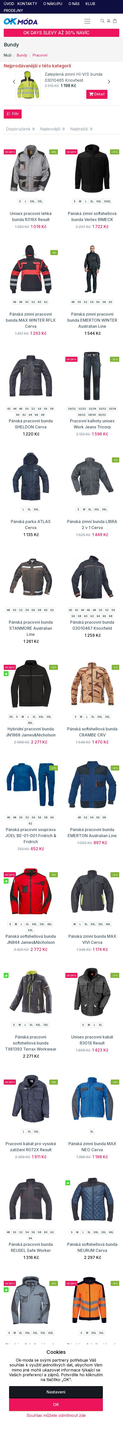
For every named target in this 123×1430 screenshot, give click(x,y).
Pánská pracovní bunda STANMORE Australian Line (31, 628)
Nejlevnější (53, 128)
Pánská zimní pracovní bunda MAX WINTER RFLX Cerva (31, 320)
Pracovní (40, 55)
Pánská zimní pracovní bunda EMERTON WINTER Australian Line (92, 320)
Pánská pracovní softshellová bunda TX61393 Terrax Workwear (30, 1043)
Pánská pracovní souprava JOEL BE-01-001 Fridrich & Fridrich (30, 835)
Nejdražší (81, 128)
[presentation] (14, 81)
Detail (97, 94)
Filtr (13, 114)
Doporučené (20, 128)
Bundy (22, 55)
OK (56, 1404)
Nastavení (56, 1391)
